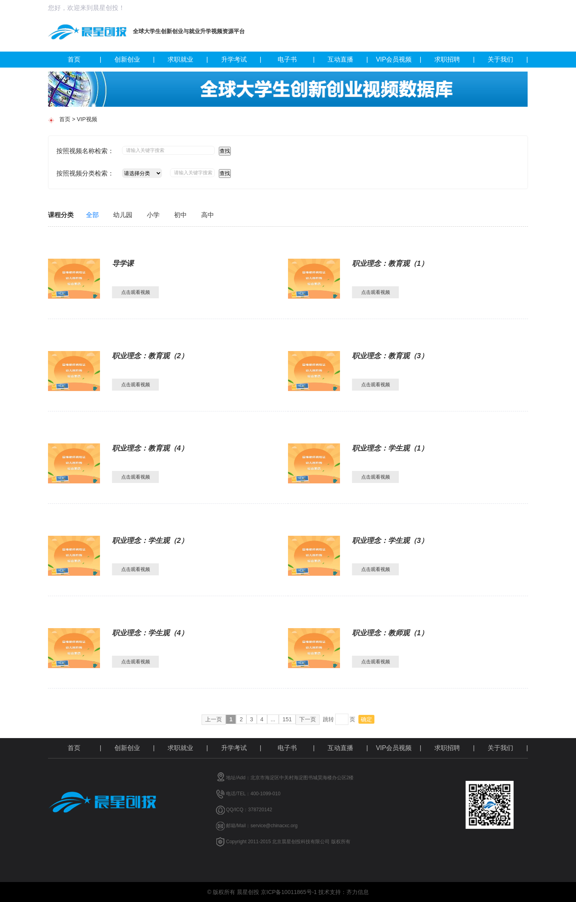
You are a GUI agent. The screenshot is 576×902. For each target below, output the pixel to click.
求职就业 (188, 60)
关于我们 (508, 60)
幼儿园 (122, 215)
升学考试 (241, 60)
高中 (207, 215)
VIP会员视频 (399, 60)
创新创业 (134, 60)
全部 (92, 215)
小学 (153, 215)
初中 (180, 215)
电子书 (296, 60)
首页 (85, 60)
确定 (366, 719)
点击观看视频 (135, 292)
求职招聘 (454, 60)
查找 (225, 151)
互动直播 (348, 60)
